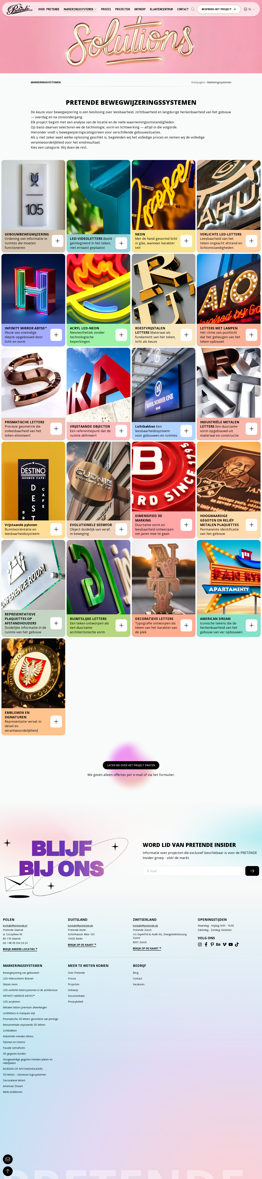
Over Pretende (48, 9)
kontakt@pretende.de (80, 925)
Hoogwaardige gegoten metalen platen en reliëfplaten (28, 1061)
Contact (182, 9)
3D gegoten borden (14, 1053)
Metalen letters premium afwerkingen (25, 1007)
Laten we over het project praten (131, 765)
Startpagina (198, 82)
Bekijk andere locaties (20, 949)
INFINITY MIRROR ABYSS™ (19, 996)
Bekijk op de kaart (82, 944)
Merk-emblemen (12, 1092)
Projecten (122, 9)
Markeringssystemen (80, 9)
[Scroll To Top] (8, 1171)
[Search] (193, 9)
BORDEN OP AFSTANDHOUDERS (23, 1068)
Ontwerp (140, 9)
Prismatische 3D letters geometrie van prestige (30, 1019)
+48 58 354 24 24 (17, 943)
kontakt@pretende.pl (15, 925)
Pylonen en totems (14, 1042)
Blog (135, 972)
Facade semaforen (14, 1048)
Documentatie (76, 996)
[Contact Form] (8, 1159)
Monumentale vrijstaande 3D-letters (24, 1024)
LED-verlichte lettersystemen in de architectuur (30, 990)
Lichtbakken (10, 1030)
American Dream (13, 1086)
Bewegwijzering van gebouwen (21, 972)
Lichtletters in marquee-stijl (19, 1013)
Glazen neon (10, 984)
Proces (106, 9)
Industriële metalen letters (18, 1036)
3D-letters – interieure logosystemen (24, 1074)
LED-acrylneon (11, 1001)
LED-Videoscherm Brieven (18, 978)
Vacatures (138, 984)
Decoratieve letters (14, 1080)
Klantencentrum (161, 9)
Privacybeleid (75, 1001)
